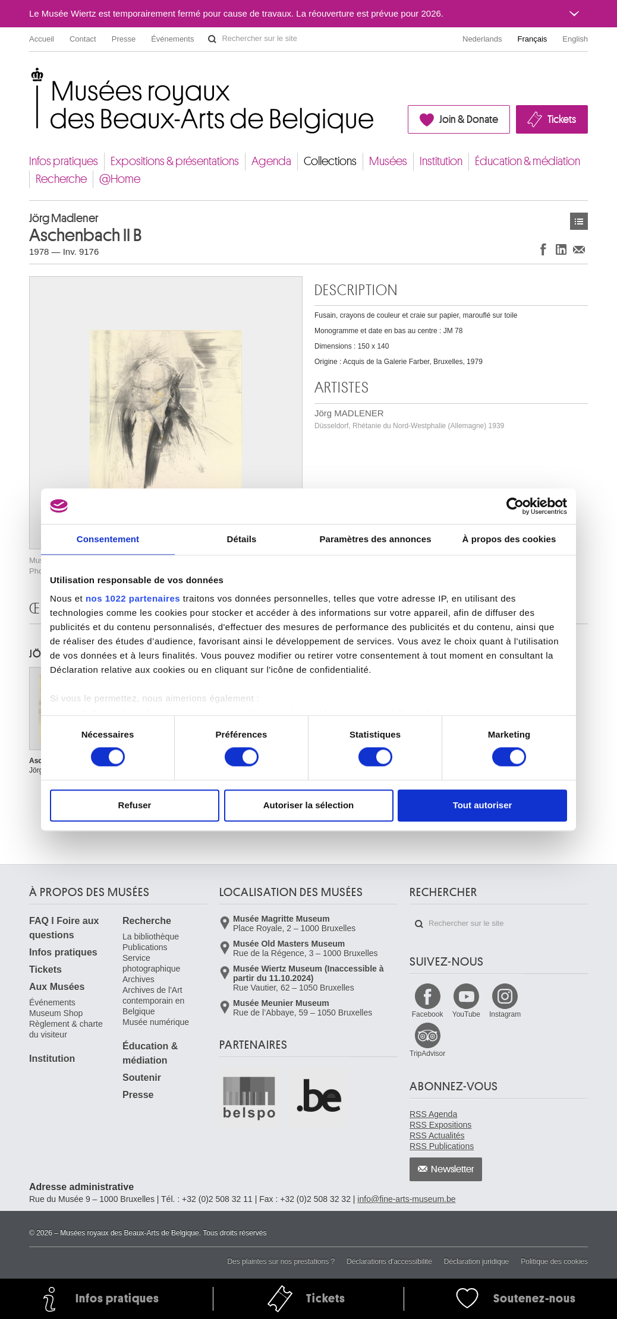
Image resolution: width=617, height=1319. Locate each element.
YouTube (466, 1014)
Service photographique (151, 963)
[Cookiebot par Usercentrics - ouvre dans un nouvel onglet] (515, 506)
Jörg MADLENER (409, 419)
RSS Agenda (433, 1114)
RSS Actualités (437, 1135)
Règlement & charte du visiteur (66, 1029)
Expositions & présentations (175, 161)
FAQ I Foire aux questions (64, 928)
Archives (138, 979)
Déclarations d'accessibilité (389, 1261)
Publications (145, 947)
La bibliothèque (150, 936)
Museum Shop (56, 1013)
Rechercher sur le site (212, 39)
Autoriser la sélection (308, 805)
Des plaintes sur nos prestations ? (281, 1261)
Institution (441, 161)
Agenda (271, 161)
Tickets (561, 119)
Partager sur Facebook (543, 249)
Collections (330, 161)
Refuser (135, 805)
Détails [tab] (242, 539)
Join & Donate (468, 119)
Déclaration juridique (476, 1261)
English (575, 38)
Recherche (61, 179)
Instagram (505, 1014)
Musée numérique (155, 1022)
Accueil (41, 38)
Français (532, 38)
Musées (388, 161)
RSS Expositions (440, 1125)
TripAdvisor (427, 1053)
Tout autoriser (482, 805)
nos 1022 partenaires (133, 598)
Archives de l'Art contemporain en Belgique (153, 1000)
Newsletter (452, 1169)
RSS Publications (442, 1146)
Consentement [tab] (108, 539)
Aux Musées (56, 987)
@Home (119, 179)
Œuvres (579, 221)
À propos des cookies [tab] (509, 539)
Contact (83, 38)
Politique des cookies (554, 1261)
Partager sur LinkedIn (561, 249)
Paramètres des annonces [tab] (375, 539)
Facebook (427, 1014)
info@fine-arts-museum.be (406, 1199)
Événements (172, 38)
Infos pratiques (63, 161)
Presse (124, 38)
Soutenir (141, 1078)
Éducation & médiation (527, 161)
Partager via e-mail (579, 249)
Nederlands (482, 38)
